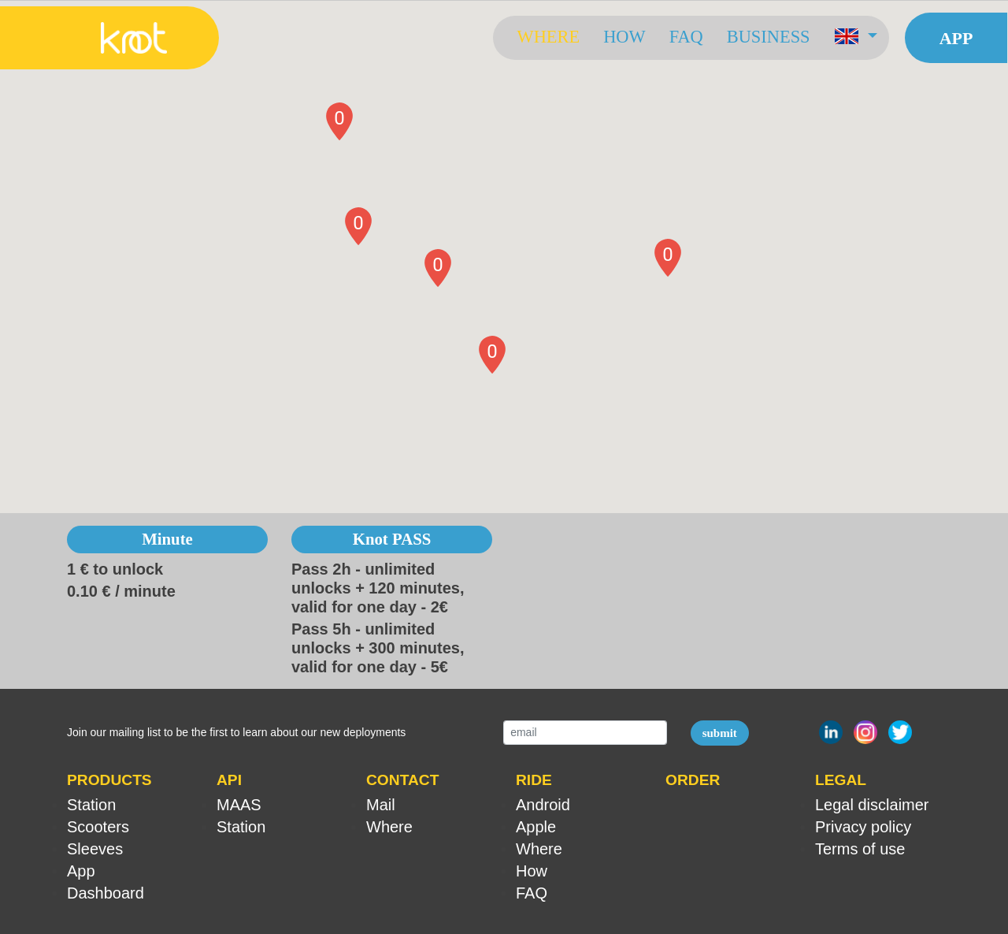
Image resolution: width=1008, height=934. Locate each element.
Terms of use (860, 849)
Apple (536, 826)
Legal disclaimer (872, 804)
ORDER (692, 780)
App (956, 38)
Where (548, 37)
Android (543, 804)
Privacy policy (863, 826)
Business (768, 37)
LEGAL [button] (840, 780)
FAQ (685, 37)
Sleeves (95, 849)
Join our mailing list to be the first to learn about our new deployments (236, 732)
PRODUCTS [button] (109, 780)
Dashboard (105, 893)
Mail (380, 804)
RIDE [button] (534, 780)
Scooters (98, 826)
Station (91, 804)
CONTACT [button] (402, 780)
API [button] (229, 780)
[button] (854, 38)
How (624, 37)
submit (719, 733)
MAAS (239, 804)
